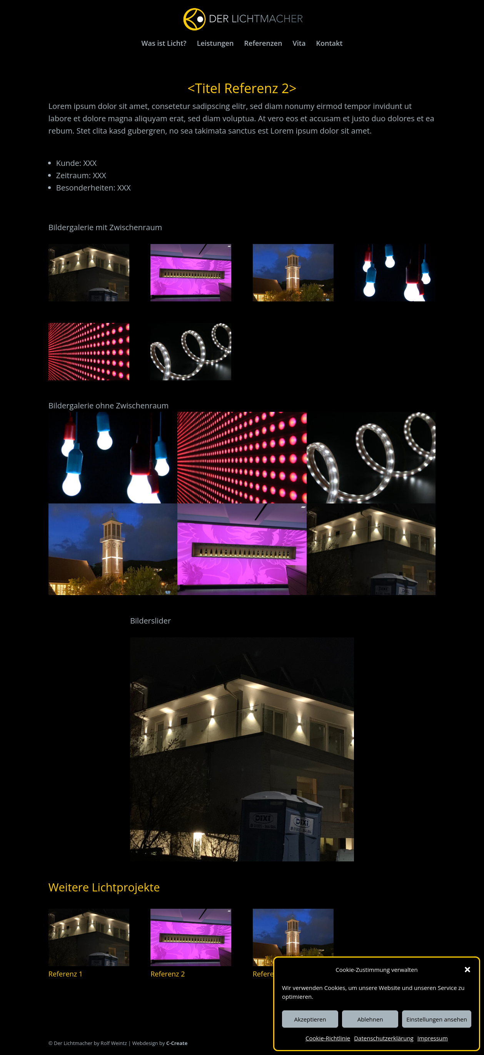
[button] (467, 969)
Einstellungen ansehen (436, 1019)
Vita (299, 44)
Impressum (432, 1038)
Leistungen (215, 44)
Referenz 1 (65, 973)
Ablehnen (370, 1019)
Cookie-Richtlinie (327, 1038)
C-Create (176, 1043)
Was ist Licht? (164, 44)
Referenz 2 (167, 973)
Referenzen (263, 44)
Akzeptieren (310, 1019)
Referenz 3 (270, 973)
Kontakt (329, 44)
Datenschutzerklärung (384, 1038)
